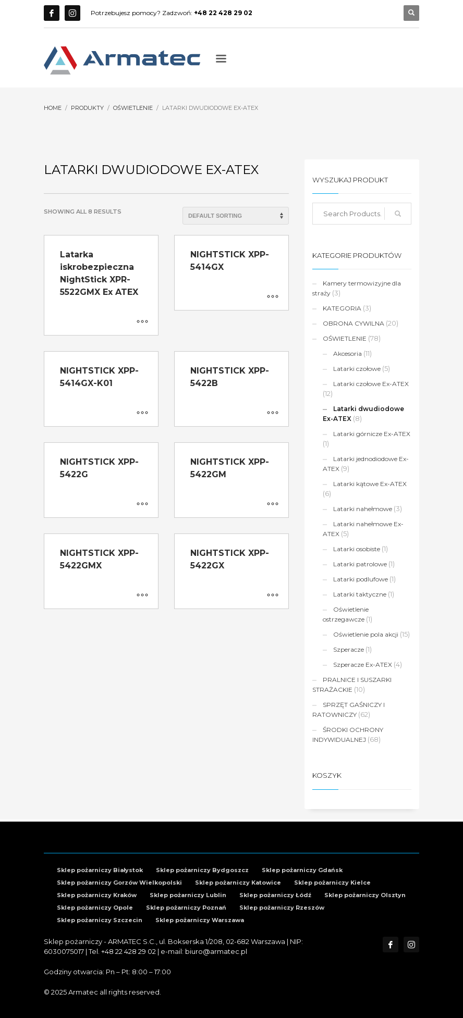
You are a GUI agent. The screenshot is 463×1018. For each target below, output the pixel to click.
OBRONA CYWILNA (353, 323)
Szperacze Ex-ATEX (362, 664)
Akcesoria (347, 353)
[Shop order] (235, 216)
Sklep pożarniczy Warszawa (199, 920)
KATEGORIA (342, 308)
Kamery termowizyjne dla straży (356, 288)
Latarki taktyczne (359, 594)
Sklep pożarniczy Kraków (97, 895)
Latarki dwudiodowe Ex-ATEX (363, 414)
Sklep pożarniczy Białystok (100, 870)
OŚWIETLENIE (345, 338)
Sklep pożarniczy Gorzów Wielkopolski (119, 882)
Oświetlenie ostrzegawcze (346, 614)
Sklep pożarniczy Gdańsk (302, 870)
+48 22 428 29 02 (128, 951)
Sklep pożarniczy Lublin (188, 895)
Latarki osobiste (356, 549)
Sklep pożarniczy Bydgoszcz (202, 870)
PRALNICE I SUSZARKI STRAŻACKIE (352, 684)
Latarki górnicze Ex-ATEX (371, 434)
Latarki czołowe (357, 369)
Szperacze (348, 649)
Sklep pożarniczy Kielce (332, 882)
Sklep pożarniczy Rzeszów (281, 907)
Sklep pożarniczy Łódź (275, 895)
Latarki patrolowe (360, 564)
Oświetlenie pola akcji (365, 634)
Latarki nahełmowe (362, 509)
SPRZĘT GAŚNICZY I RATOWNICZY (348, 709)
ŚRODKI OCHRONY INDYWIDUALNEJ (347, 734)
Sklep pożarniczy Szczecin (99, 920)
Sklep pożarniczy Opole (95, 907)
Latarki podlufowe (360, 579)
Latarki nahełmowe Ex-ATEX (363, 529)
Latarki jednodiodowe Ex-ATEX (366, 464)
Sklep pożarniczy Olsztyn (365, 895)
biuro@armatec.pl (216, 951)
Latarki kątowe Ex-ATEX (370, 484)
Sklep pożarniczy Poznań (186, 907)
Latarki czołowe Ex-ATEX (371, 384)
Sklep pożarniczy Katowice (238, 882)
